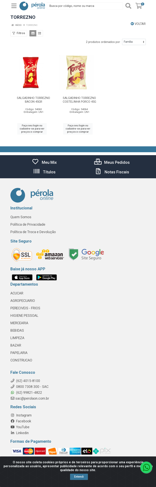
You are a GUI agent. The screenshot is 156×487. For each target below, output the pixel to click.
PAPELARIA (18, 353)
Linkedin (19, 433)
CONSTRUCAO (21, 360)
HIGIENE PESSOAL (24, 316)
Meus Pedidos (112, 162)
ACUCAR (16, 293)
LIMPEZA (17, 338)
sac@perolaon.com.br (29, 398)
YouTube (19, 427)
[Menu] (13, 5)
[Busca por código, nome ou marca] (85, 5)
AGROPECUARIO (22, 301)
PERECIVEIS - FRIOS (25, 308)
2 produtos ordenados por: (103, 42)
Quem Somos (20, 217)
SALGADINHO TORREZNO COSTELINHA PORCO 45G (79, 99)
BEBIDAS (17, 330)
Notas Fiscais (112, 172)
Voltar (138, 24)
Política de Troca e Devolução (33, 232)
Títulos (44, 172)
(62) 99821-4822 (26, 393)
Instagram (21, 415)
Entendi (79, 476)
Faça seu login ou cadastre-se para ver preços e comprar (32, 128)
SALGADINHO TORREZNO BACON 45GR (33, 99)
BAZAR (15, 345)
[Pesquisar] (128, 5)
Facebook (20, 421)
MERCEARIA (19, 323)
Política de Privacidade (27, 224)
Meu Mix (44, 162)
